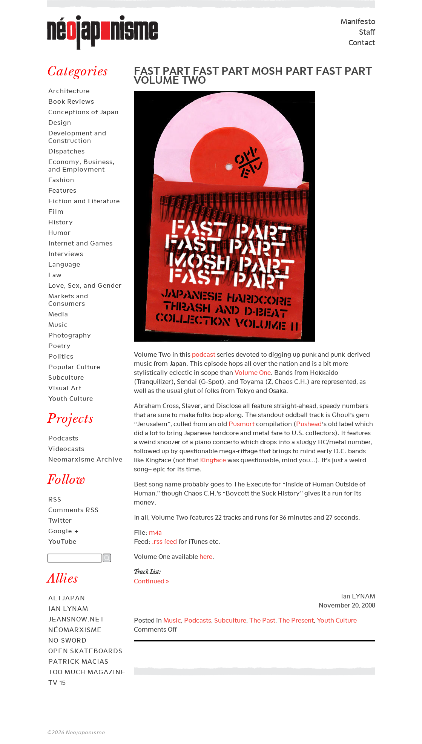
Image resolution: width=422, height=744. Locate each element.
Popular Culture (74, 367)
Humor (59, 232)
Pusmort (242, 424)
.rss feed (164, 541)
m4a (155, 532)
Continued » (151, 581)
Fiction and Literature (84, 201)
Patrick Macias (78, 661)
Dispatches (66, 151)
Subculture (66, 377)
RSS (54, 499)
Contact (361, 42)
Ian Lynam (68, 608)
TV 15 (57, 682)
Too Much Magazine (87, 672)
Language (64, 264)
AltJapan (66, 598)
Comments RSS (73, 510)
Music (58, 324)
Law (55, 275)
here (205, 556)
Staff (367, 32)
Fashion (61, 180)
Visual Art (64, 388)
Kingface (213, 460)
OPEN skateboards (85, 651)
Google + (63, 531)
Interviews (65, 254)
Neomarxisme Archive (85, 459)
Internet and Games (80, 243)
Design (59, 122)
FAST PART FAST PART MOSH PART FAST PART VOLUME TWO (253, 74)
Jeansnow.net (76, 619)
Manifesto (358, 21)
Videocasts (66, 449)
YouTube (62, 541)
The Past (262, 620)
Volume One (253, 372)
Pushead (309, 424)
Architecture (69, 91)
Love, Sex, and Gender (85, 285)
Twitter (60, 520)
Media (58, 314)
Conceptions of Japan (83, 112)
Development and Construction (77, 136)
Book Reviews (71, 101)
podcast (203, 354)
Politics (61, 356)
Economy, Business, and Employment (81, 165)
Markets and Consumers (68, 299)
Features (62, 190)
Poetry (59, 346)
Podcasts (63, 438)
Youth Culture (70, 398)
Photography (69, 335)
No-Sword (67, 640)
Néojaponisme (72, 49)
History (60, 222)
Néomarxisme (75, 630)
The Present (296, 620)
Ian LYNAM (358, 596)
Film (56, 211)
